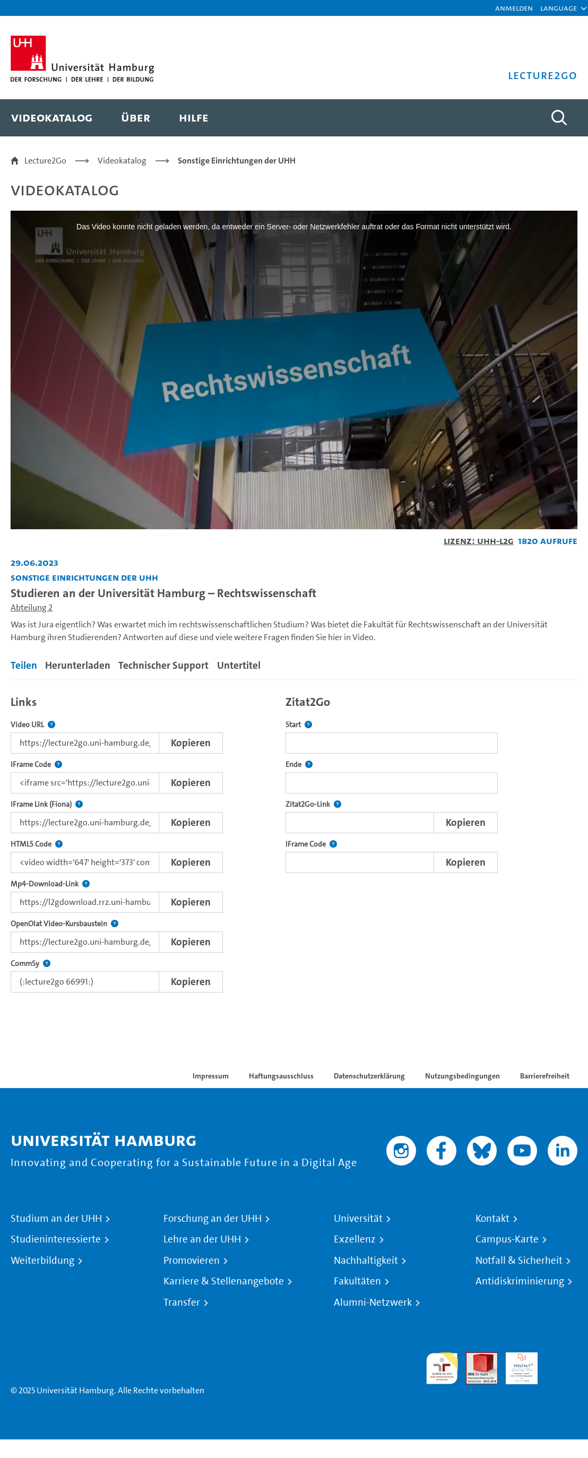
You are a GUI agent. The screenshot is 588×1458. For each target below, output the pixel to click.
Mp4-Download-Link (50, 884)
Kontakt (492, 1219)
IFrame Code (36, 764)
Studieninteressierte (56, 1239)
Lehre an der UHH (202, 1239)
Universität (358, 1219)
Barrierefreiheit (544, 1076)
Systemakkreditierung (561, 1358)
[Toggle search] (558, 117)
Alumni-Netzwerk (373, 1302)
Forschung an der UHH (212, 1219)
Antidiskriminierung (519, 1281)
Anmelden (514, 7)
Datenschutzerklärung (369, 1076)
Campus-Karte (507, 1239)
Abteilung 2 (32, 607)
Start (299, 724)
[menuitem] (51, 117)
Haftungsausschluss (281, 1076)
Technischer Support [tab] (163, 665)
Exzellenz (355, 1239)
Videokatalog (122, 160)
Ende (299, 764)
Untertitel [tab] (239, 665)
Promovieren (191, 1260)
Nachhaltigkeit (366, 1260)
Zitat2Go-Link (313, 804)
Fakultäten (357, 1281)
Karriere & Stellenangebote (223, 1281)
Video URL (33, 724)
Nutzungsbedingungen (462, 1076)
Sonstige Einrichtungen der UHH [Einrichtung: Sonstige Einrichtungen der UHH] (84, 577)
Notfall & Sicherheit (519, 1260)
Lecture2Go (45, 160)
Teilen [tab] (24, 665)
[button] (558, 8)
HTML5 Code (37, 844)
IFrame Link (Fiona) (47, 804)
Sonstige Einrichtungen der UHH (237, 160)
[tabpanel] (294, 841)
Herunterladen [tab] (77, 665)
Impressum (211, 1076)
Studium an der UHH (56, 1219)
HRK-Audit (516, 1365)
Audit (476, 1358)
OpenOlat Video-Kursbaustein (64, 923)
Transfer (181, 1302)
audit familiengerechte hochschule (442, 1368)
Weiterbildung (42, 1260)
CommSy (30, 963)
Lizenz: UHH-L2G (479, 540)
